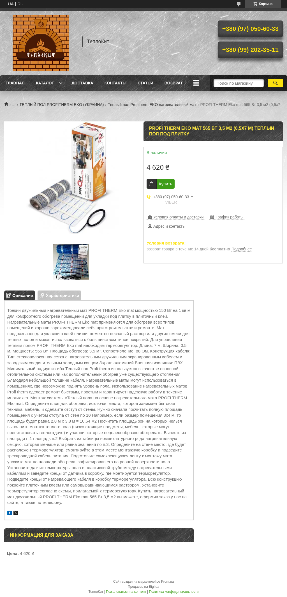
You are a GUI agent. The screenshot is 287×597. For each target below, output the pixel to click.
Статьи (145, 83)
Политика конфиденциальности (173, 592)
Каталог (45, 83)
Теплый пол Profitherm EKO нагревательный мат (152, 104)
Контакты (115, 83)
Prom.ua (167, 582)
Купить (165, 183)
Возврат (174, 83)
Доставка (82, 83)
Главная (15, 83)
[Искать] (275, 83)
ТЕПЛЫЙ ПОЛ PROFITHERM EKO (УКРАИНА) (62, 104)
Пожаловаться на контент (126, 592)
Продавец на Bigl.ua (143, 587)
